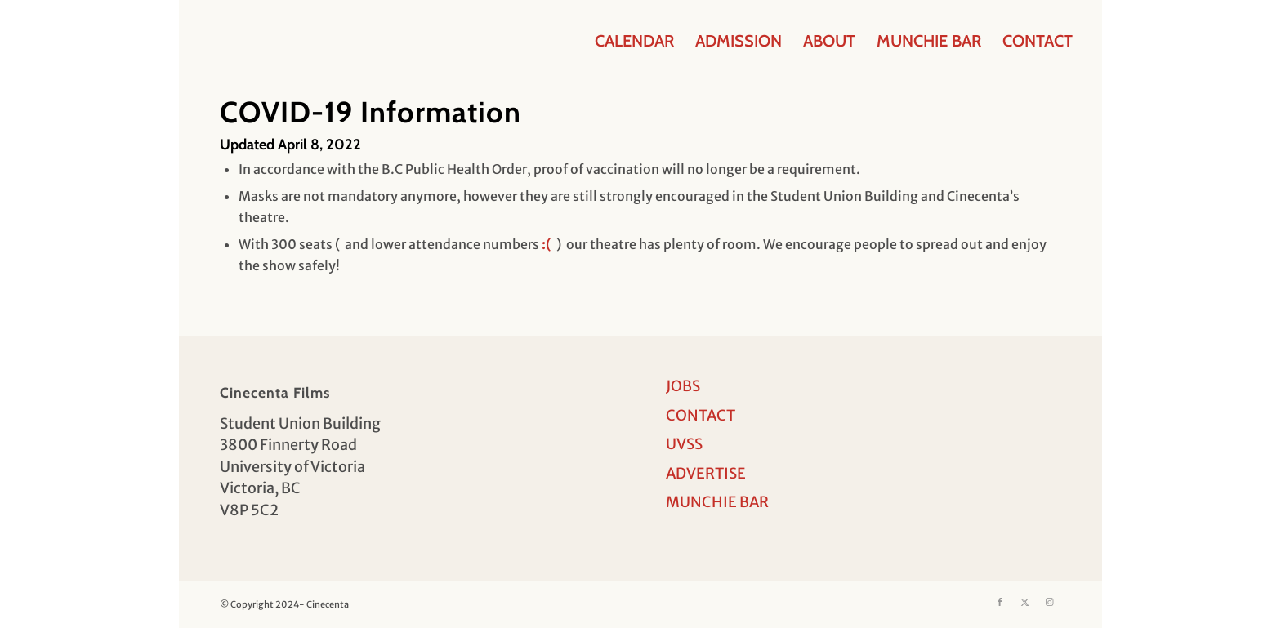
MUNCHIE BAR (717, 501)
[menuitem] (634, 40)
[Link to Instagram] (1049, 602)
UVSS (684, 443)
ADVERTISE (706, 473)
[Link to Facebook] (1000, 602)
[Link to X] (1024, 602)
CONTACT (700, 415)
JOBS (683, 385)
